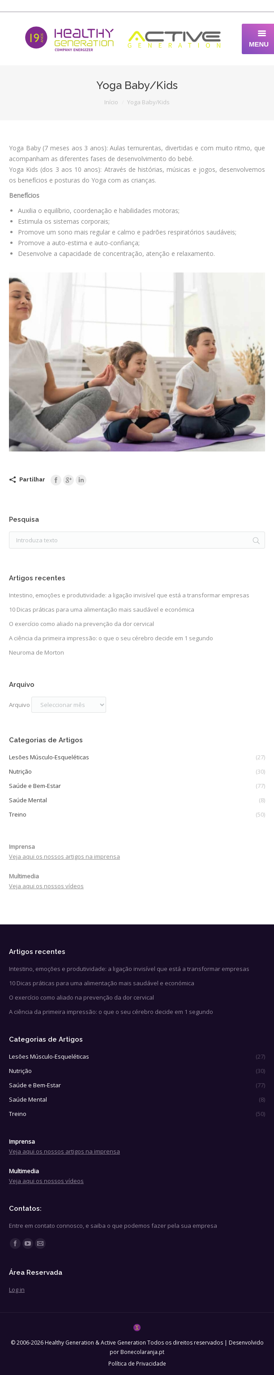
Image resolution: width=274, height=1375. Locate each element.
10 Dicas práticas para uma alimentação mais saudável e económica (101, 609)
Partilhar (32, 479)
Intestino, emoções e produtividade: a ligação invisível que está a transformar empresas (129, 595)
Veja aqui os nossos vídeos (46, 886)
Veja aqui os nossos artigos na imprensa (64, 856)
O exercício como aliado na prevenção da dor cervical (81, 624)
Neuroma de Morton (36, 652)
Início (111, 102)
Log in (17, 1290)
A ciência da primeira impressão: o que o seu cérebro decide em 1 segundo (111, 638)
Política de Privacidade (137, 1363)
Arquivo (19, 705)
